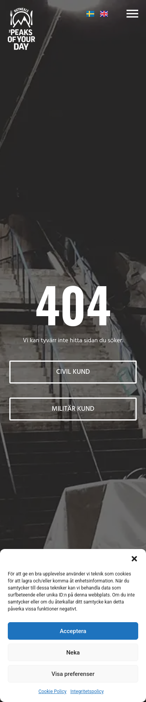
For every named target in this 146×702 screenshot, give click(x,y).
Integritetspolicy (87, 691)
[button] (134, 559)
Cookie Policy (53, 691)
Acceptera (73, 631)
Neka (73, 652)
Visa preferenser (72, 673)
